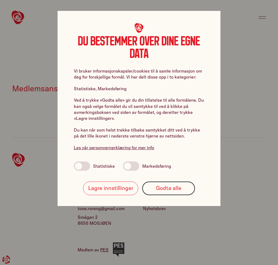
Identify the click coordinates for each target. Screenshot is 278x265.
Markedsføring (147, 166)
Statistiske (94, 166)
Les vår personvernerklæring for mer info (114, 147)
